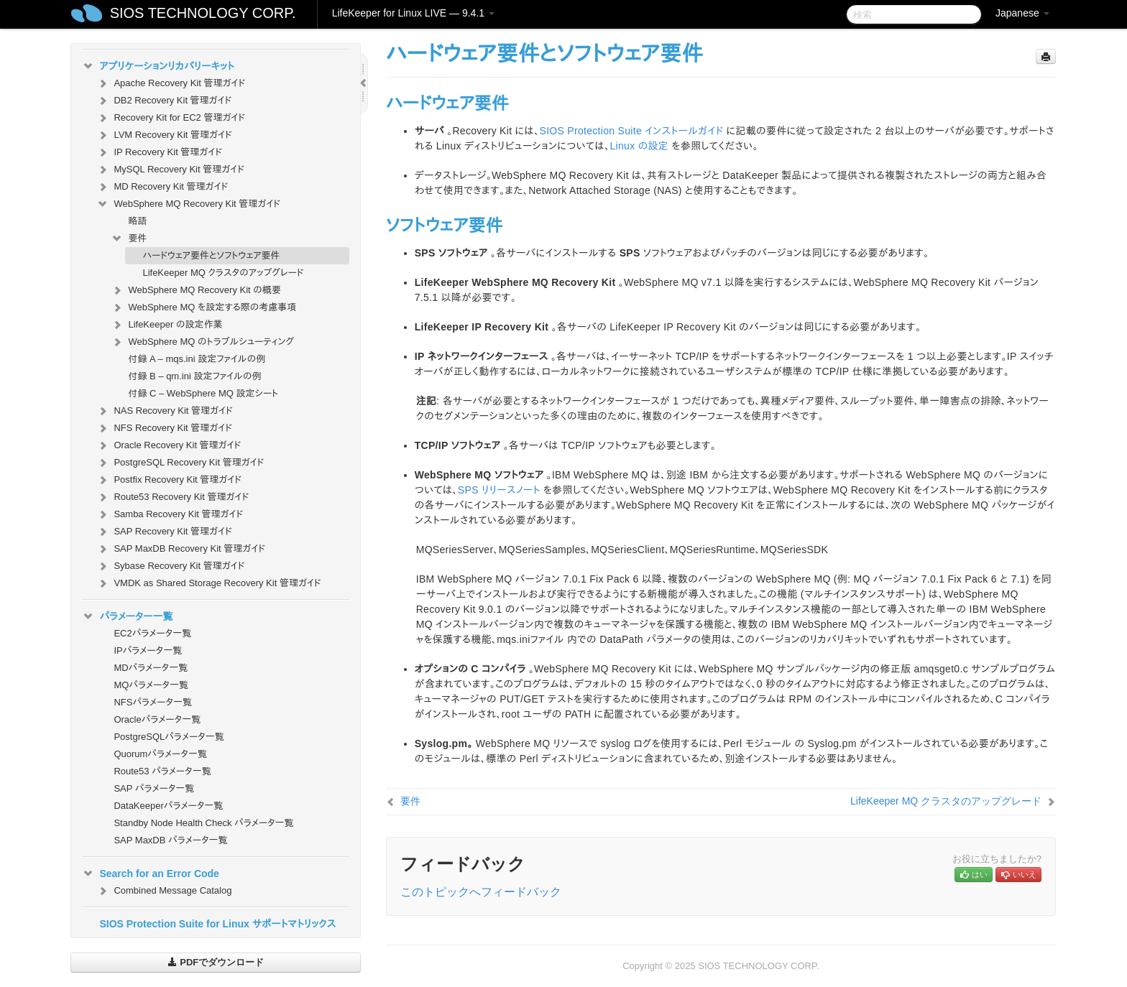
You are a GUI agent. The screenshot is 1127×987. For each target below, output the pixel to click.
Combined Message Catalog (163, 890)
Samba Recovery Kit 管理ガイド (169, 514)
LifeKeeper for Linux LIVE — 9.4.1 (413, 13)
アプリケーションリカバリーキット (158, 66)
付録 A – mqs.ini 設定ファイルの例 (196, 358)
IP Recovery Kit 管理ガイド (159, 152)
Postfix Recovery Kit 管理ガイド (169, 479)
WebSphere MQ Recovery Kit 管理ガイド (188, 204)
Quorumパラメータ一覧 (160, 754)
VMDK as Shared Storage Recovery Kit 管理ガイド (208, 583)
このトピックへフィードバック (480, 892)
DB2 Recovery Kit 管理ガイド (163, 100)
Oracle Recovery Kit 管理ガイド (168, 445)
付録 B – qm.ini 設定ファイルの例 (194, 376)
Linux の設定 (639, 146)
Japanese (1022, 13)
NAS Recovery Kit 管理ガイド (164, 411)
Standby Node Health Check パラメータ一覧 (203, 822)
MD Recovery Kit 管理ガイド (162, 186)
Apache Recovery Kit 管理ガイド (170, 83)
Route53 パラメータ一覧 (162, 771)
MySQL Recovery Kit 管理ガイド (170, 169)
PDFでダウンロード (215, 962)
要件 (129, 238)
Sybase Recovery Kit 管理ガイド (170, 566)
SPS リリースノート (499, 490)
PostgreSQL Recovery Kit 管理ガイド (180, 462)
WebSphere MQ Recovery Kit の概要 (196, 290)
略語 (137, 221)
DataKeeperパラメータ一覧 (168, 805)
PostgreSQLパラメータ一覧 (169, 736)
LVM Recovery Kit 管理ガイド (163, 135)
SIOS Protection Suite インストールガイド (632, 130)
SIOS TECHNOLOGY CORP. (203, 13)
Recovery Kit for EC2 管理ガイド (170, 117)
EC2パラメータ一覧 (152, 633)
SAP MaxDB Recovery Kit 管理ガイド (180, 548)
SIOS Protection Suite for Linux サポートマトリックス (217, 924)
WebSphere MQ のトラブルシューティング (202, 342)
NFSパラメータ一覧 (153, 702)
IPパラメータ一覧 (148, 650)
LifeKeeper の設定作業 (166, 324)
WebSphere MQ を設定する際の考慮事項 (203, 307)
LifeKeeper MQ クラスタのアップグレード (222, 272)
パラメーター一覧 (127, 616)
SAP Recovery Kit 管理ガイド (163, 531)
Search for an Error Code (150, 873)
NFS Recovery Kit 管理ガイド (164, 428)
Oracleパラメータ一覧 (157, 719)
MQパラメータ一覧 (151, 685)
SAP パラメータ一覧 (154, 788)
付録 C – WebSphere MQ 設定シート (203, 393)
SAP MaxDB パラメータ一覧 (170, 840)
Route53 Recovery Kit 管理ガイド (172, 497)
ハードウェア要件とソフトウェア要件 (211, 255)
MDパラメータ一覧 (151, 667)
